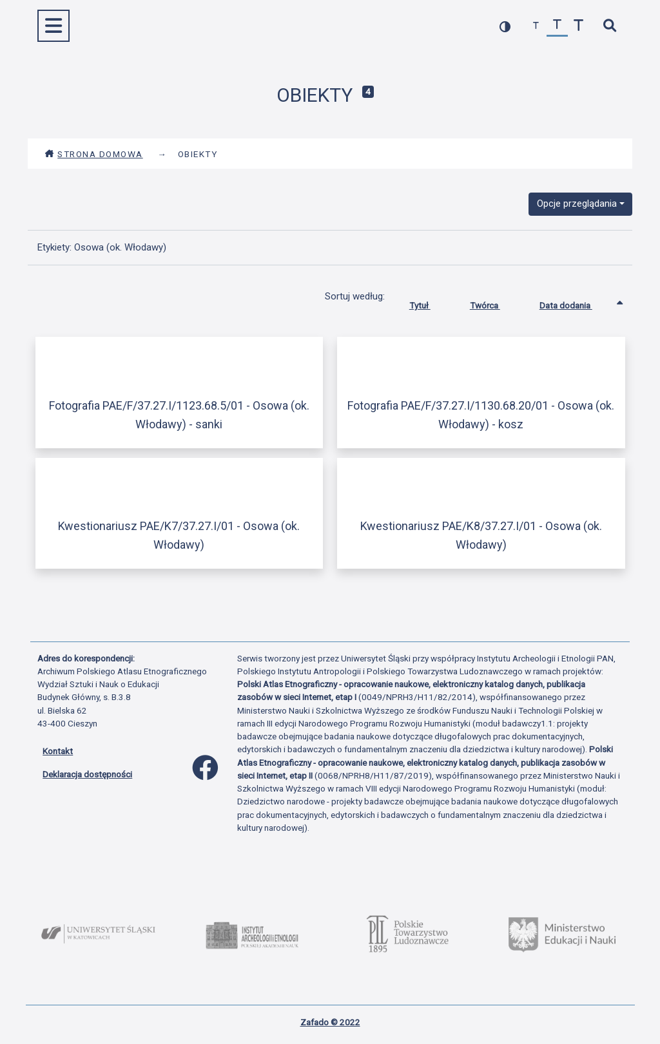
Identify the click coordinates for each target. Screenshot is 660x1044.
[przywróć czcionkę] (557, 26)
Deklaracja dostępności (87, 774)
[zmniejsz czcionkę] (536, 26)
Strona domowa (93, 154)
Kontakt (58, 751)
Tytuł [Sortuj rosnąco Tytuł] (429, 302)
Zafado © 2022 (330, 1022)
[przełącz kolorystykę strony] (505, 26)
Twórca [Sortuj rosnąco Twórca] (494, 302)
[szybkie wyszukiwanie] (609, 26)
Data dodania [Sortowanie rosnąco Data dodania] (575, 302)
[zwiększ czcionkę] (578, 26)
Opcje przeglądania (577, 203)
